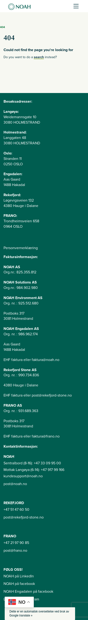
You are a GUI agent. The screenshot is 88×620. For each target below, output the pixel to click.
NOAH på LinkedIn (19, 576)
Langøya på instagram (21, 599)
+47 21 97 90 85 (16, 542)
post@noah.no (15, 484)
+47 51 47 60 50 (16, 509)
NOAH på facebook (19, 583)
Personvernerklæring (21, 248)
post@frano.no (15, 550)
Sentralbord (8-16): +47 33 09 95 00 (32, 463)
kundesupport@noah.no (23, 476)
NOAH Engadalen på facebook (28, 591)
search (39, 57)
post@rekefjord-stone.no (24, 517)
